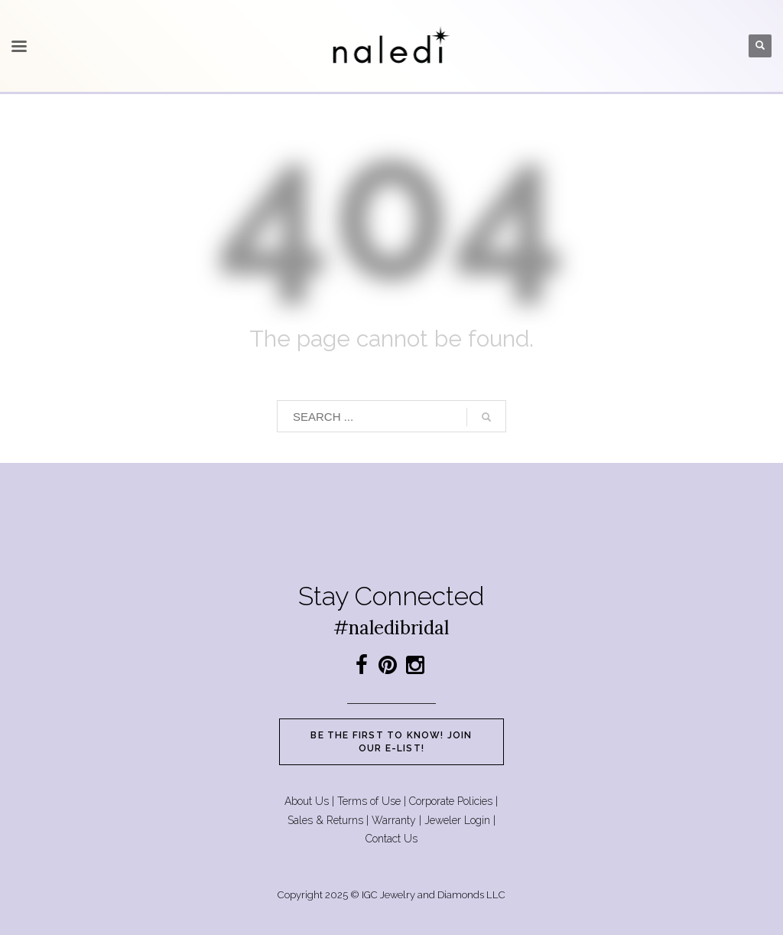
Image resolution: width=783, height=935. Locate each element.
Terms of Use (369, 801)
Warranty (394, 820)
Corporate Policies (450, 801)
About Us (306, 801)
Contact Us (391, 838)
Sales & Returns (325, 820)
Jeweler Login (457, 820)
